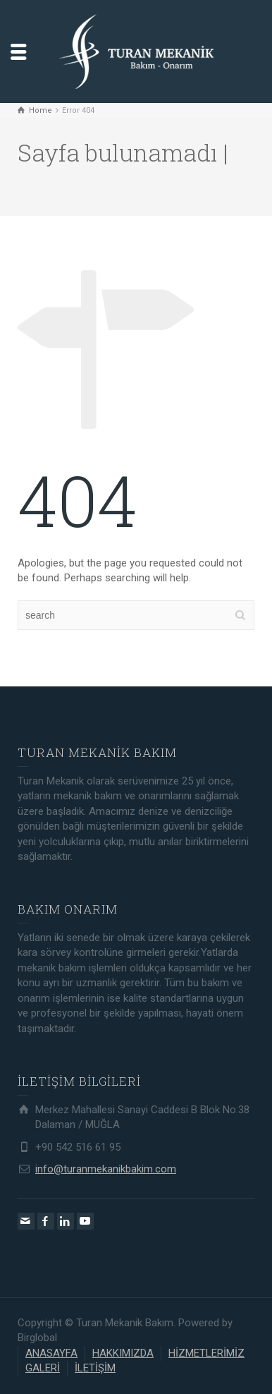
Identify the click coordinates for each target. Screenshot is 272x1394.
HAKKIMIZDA (123, 1353)
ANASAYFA (51, 1353)
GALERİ (42, 1368)
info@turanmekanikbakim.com (105, 1169)
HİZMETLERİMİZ (206, 1353)
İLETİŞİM (95, 1368)
